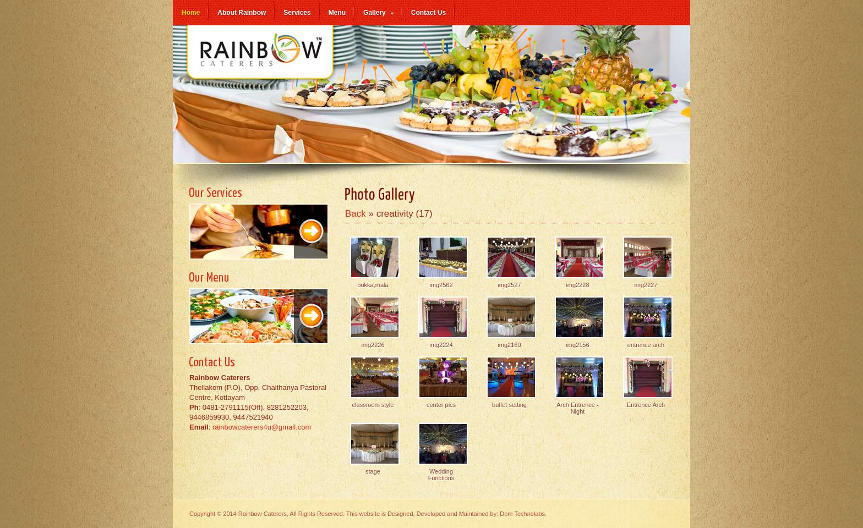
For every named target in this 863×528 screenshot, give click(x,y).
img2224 (440, 345)
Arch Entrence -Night (577, 408)
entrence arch (645, 345)
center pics (441, 405)
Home (191, 12)
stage (372, 471)
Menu (337, 12)
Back (355, 213)
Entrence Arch (646, 405)
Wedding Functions (441, 474)
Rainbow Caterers (261, 58)
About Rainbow (241, 12)
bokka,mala (372, 285)
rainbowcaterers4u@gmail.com (261, 427)
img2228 (577, 285)
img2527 (509, 285)
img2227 (645, 285)
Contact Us (428, 12)
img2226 (372, 345)
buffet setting (509, 405)
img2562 (440, 285)
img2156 (577, 345)
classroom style (373, 405)
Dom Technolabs (522, 513)
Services (296, 12)
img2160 (509, 345)
